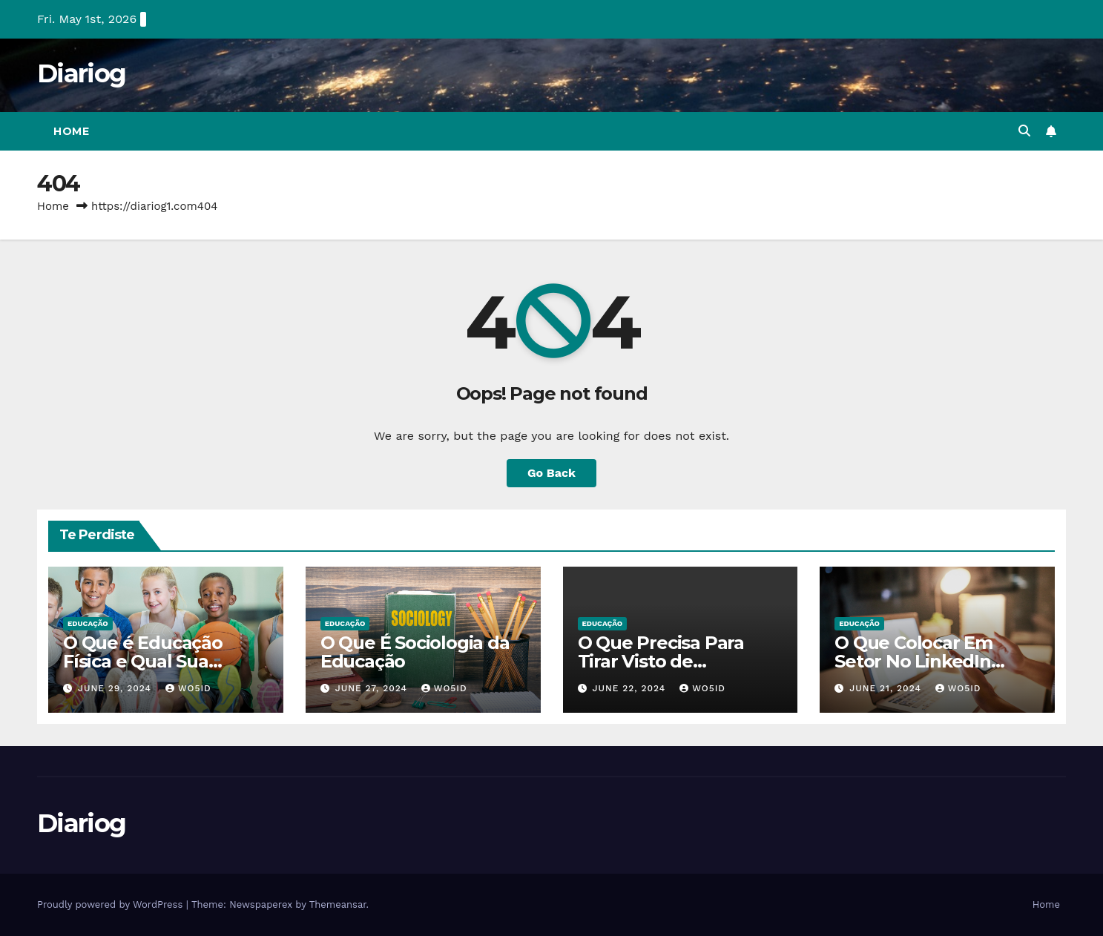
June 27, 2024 (373, 688)
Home (71, 131)
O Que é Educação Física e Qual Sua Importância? (143, 661)
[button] (1024, 131)
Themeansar (337, 904)
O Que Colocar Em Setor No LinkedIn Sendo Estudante (913, 661)
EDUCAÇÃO (88, 623)
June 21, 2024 (887, 688)
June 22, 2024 (630, 688)
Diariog (81, 73)
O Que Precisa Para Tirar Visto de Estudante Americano (673, 661)
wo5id (188, 688)
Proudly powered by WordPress (111, 904)
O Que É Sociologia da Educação (415, 652)
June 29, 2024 (116, 688)
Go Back (551, 473)
